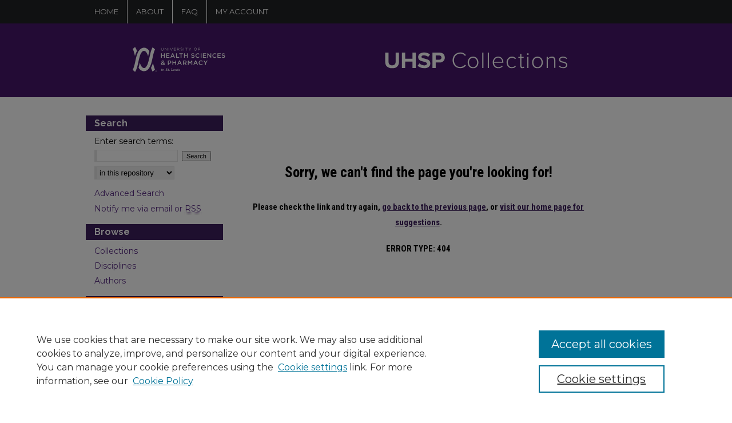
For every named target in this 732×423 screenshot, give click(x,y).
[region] (366, 360)
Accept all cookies (601, 344)
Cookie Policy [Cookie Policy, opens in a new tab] (163, 381)
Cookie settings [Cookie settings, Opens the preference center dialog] (601, 379)
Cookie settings (312, 367)
